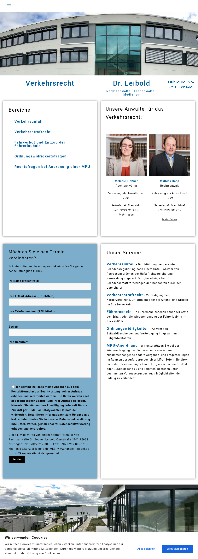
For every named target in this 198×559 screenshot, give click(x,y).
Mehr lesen (126, 214)
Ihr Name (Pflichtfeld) (50, 284)
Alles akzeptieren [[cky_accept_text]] (177, 548)
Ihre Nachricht (50, 359)
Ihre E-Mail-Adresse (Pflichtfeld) (50, 300)
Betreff (50, 330)
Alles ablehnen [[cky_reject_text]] (146, 548)
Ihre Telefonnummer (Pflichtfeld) (50, 315)
